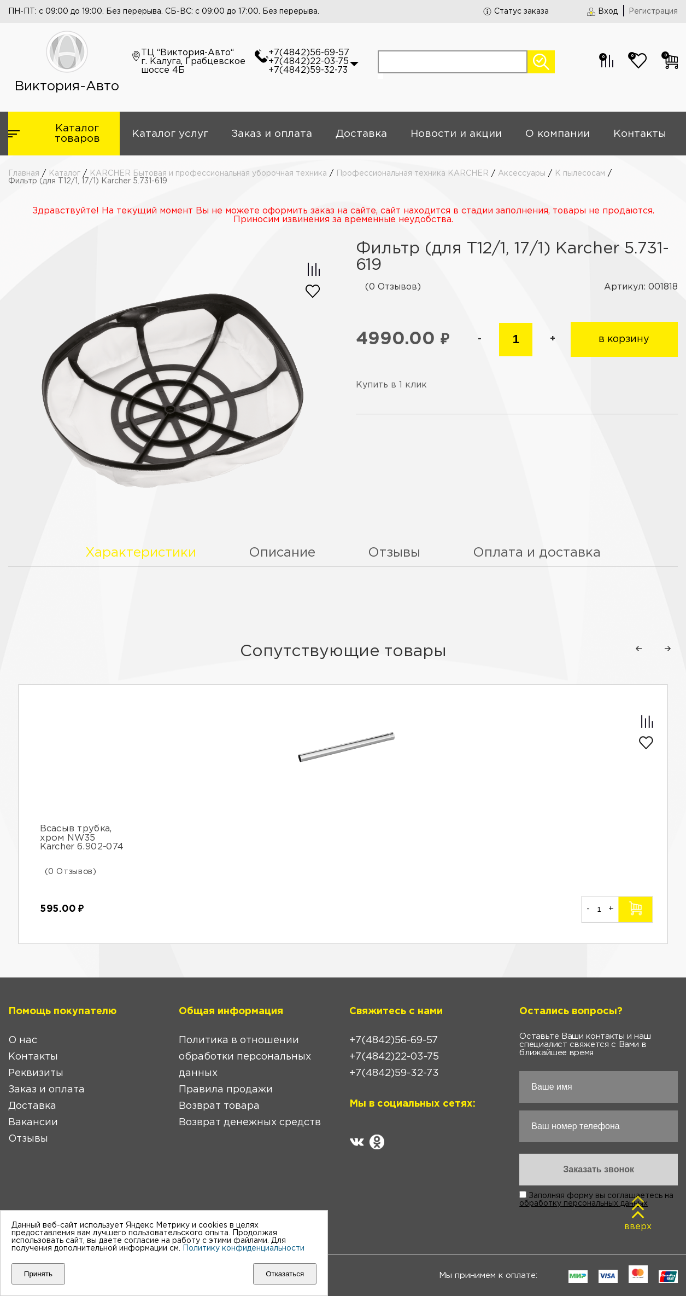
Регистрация (653, 11)
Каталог (64, 173)
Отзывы (28, 1139)
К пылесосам (580, 173)
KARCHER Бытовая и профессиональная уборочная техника (208, 173)
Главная (23, 173)
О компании (557, 133)
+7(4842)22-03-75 (308, 61)
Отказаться (285, 1274)
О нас (22, 1040)
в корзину (624, 339)
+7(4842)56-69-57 (308, 53)
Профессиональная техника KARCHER (412, 173)
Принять (38, 1274)
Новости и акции (456, 133)
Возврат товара (219, 1106)
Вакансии (33, 1122)
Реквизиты (35, 1073)
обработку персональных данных (583, 1203)
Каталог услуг (170, 133)
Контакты (639, 133)
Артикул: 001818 (641, 287)
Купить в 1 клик (391, 385)
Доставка (361, 133)
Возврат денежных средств (250, 1122)
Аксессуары (522, 173)
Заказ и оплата (271, 133)
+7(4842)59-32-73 (308, 70)
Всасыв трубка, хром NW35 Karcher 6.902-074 (82, 838)
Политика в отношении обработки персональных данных (245, 1057)
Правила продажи (226, 1089)
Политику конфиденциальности (243, 1248)
